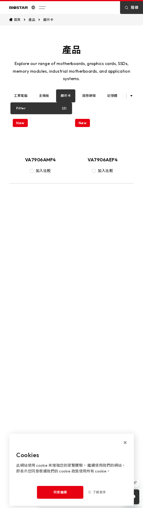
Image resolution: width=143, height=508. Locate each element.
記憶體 (112, 96)
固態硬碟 (89, 96)
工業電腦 (20, 96)
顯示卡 (66, 96)
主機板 (44, 96)
